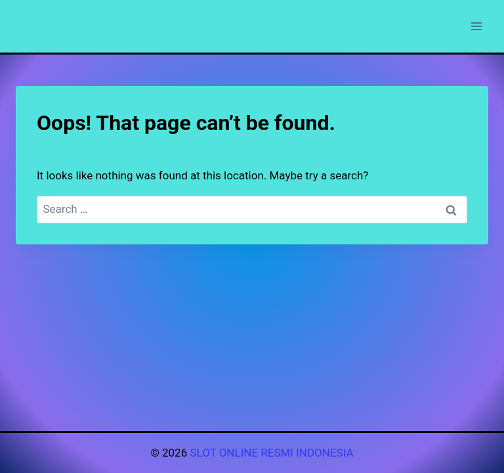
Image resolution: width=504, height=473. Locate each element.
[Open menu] (476, 26)
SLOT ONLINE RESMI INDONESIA (271, 452)
